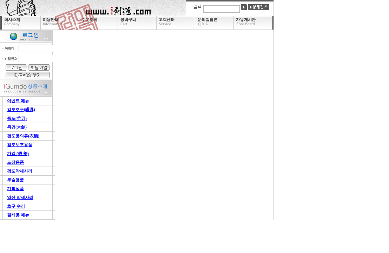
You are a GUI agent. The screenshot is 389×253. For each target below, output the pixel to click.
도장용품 (15, 162)
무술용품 (15, 179)
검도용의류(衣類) (23, 136)
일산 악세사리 (20, 197)
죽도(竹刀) (17, 118)
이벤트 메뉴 (18, 100)
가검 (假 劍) (18, 153)
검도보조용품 (19, 144)
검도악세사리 (19, 171)
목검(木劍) (17, 127)
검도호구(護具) (21, 109)
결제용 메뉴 (18, 215)
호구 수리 (16, 206)
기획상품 (15, 188)
